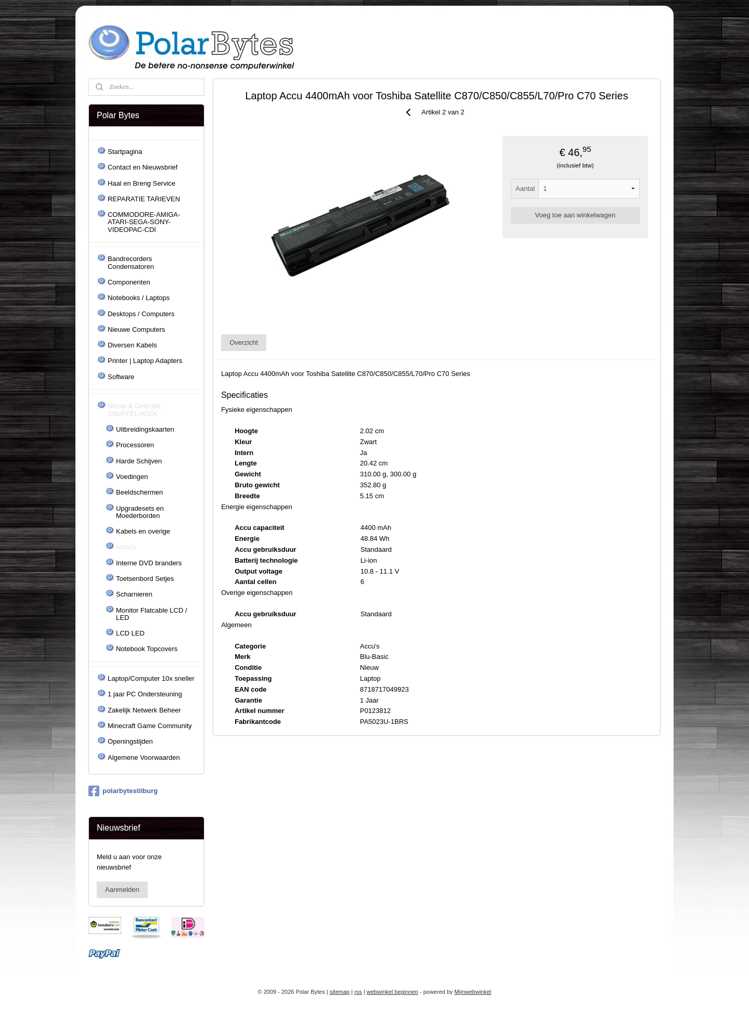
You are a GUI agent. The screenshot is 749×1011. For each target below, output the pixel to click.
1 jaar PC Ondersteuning (145, 694)
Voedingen (132, 477)
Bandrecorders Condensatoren (131, 262)
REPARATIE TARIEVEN (144, 199)
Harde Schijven (139, 461)
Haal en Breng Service (141, 183)
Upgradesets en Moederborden (140, 512)
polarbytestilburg (123, 791)
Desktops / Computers (141, 314)
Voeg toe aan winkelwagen (575, 215)
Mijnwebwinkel (473, 992)
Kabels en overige (143, 531)
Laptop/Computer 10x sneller (151, 678)
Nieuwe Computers (136, 329)
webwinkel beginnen (392, 992)
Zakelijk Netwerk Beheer (144, 710)
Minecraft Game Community (150, 726)
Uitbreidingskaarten (145, 429)
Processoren (135, 445)
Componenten (129, 282)
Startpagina (125, 151)
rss (358, 992)
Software (121, 377)
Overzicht (243, 342)
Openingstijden (130, 741)
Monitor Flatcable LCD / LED (151, 613)
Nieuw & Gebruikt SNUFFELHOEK (134, 409)
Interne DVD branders (149, 563)
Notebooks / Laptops (139, 298)
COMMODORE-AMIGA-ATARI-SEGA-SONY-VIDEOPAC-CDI (144, 222)
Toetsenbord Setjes (145, 578)
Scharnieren (134, 594)
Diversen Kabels (132, 345)
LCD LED (130, 633)
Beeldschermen (139, 492)
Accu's (126, 547)
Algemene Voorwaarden (144, 757)
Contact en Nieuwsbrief (142, 167)
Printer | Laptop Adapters (145, 361)
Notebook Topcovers (146, 649)
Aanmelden (122, 889)
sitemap (340, 992)
